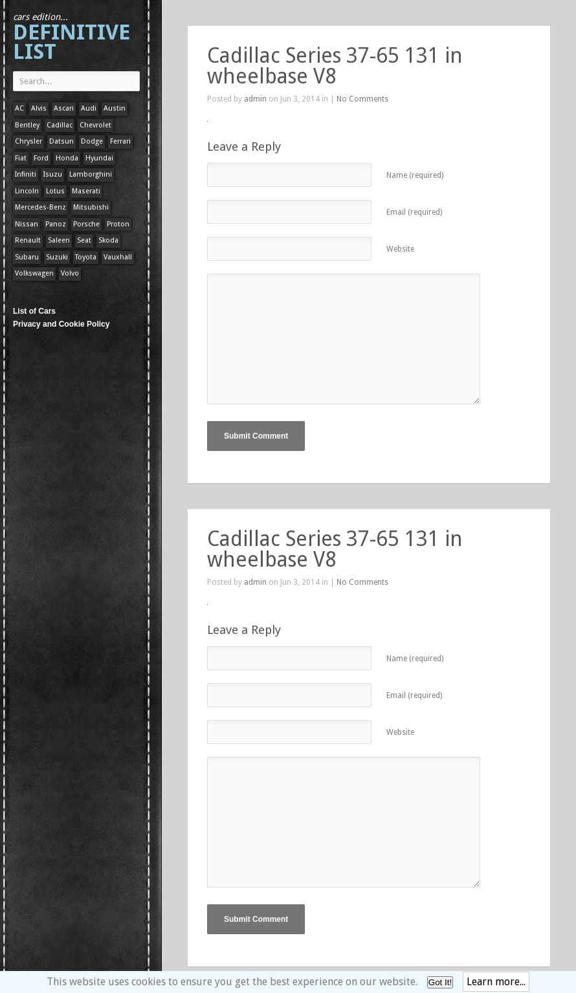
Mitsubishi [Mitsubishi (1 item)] (91, 207)
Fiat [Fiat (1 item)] (21, 158)
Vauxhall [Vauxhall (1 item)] (118, 257)
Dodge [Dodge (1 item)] (92, 141)
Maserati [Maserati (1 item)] (86, 191)
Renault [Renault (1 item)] (28, 240)
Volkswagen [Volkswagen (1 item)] (34, 273)
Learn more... (496, 982)
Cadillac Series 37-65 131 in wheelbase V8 (335, 66)
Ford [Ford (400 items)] (41, 158)
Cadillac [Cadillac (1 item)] (59, 125)
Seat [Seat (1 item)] (84, 240)
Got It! (440, 982)
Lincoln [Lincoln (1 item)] (27, 191)
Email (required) (414, 212)
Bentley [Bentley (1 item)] (27, 125)
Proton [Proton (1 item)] (118, 224)
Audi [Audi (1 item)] (88, 108)
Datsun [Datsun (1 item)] (61, 141)
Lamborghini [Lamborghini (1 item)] (90, 174)
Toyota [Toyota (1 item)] (85, 257)
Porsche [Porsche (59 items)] (86, 224)
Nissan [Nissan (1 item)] (26, 224)
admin (255, 99)
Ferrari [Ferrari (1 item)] (120, 141)
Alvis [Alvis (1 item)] (39, 108)
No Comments (362, 99)
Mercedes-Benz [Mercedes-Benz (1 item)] (40, 207)
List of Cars (34, 311)
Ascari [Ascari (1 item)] (64, 108)
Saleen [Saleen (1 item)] (59, 240)
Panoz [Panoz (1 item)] (55, 224)
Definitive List (71, 38)
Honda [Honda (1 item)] (67, 158)
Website (400, 249)
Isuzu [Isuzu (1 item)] (52, 174)
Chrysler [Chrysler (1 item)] (28, 141)
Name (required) (414, 175)
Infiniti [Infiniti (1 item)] (25, 174)
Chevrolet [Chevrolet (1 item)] (95, 125)
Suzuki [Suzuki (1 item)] (57, 257)
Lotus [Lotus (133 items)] (55, 191)
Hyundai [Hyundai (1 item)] (99, 158)
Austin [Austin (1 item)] (115, 108)
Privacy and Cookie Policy (61, 324)
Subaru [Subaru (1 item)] (27, 257)
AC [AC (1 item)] (19, 108)
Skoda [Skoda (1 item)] (108, 240)
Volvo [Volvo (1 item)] (70, 273)
